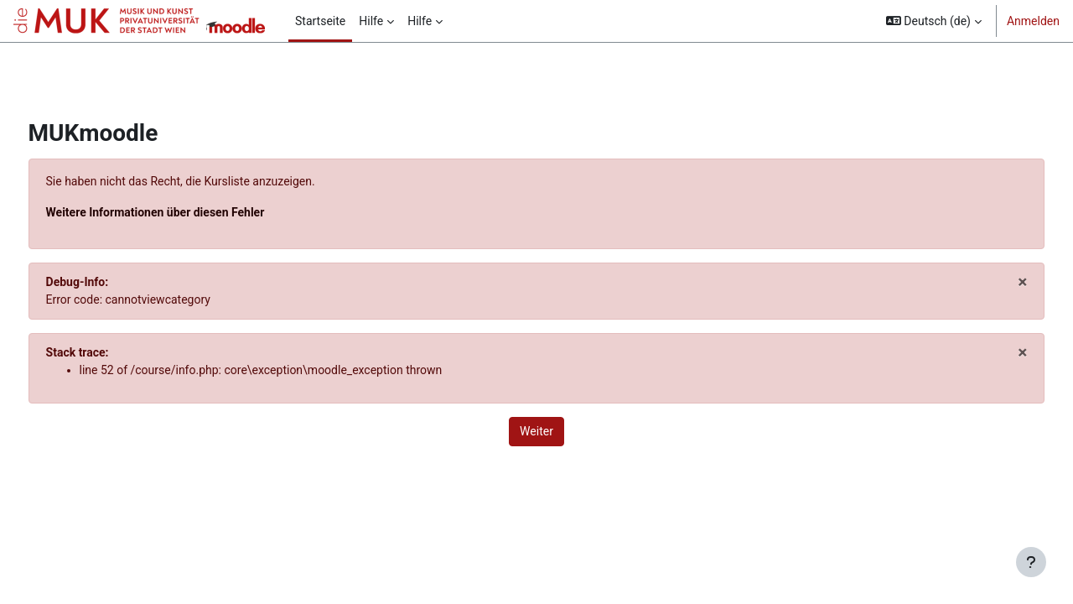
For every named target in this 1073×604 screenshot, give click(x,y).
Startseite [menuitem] (320, 21)
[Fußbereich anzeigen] (1031, 562)
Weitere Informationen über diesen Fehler (186, 212)
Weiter (536, 431)
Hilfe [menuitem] (371, 21)
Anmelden (1033, 21)
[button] (934, 21)
